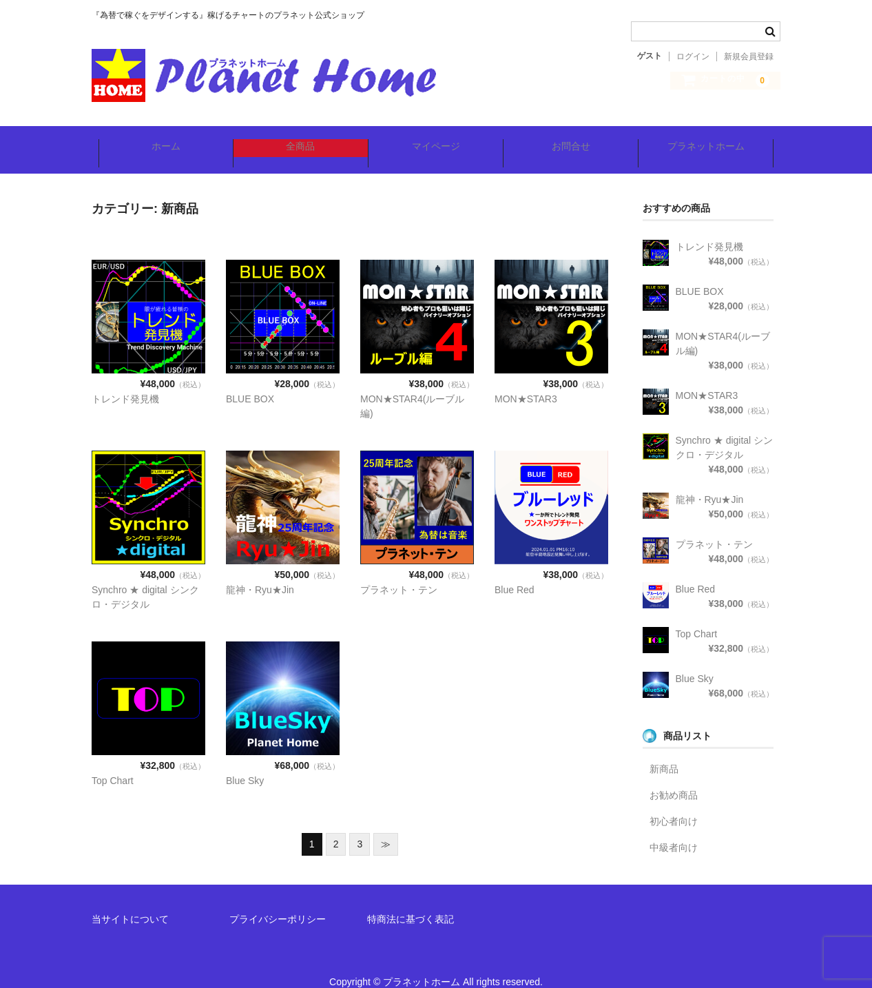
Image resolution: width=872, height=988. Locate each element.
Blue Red (514, 571)
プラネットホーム (711, 140)
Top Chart (113, 762)
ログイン (692, 56)
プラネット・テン (398, 571)
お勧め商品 (674, 776)
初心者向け (674, 802)
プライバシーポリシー (277, 900)
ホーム (160, 140)
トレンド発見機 (125, 380)
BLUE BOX (250, 380)
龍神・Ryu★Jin (260, 571)
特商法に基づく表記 (410, 900)
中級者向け (674, 828)
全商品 (298, 140)
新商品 (664, 750)
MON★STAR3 (526, 380)
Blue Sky (245, 762)
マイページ (436, 140)
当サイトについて (130, 900)
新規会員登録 (749, 56)
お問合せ (573, 140)
